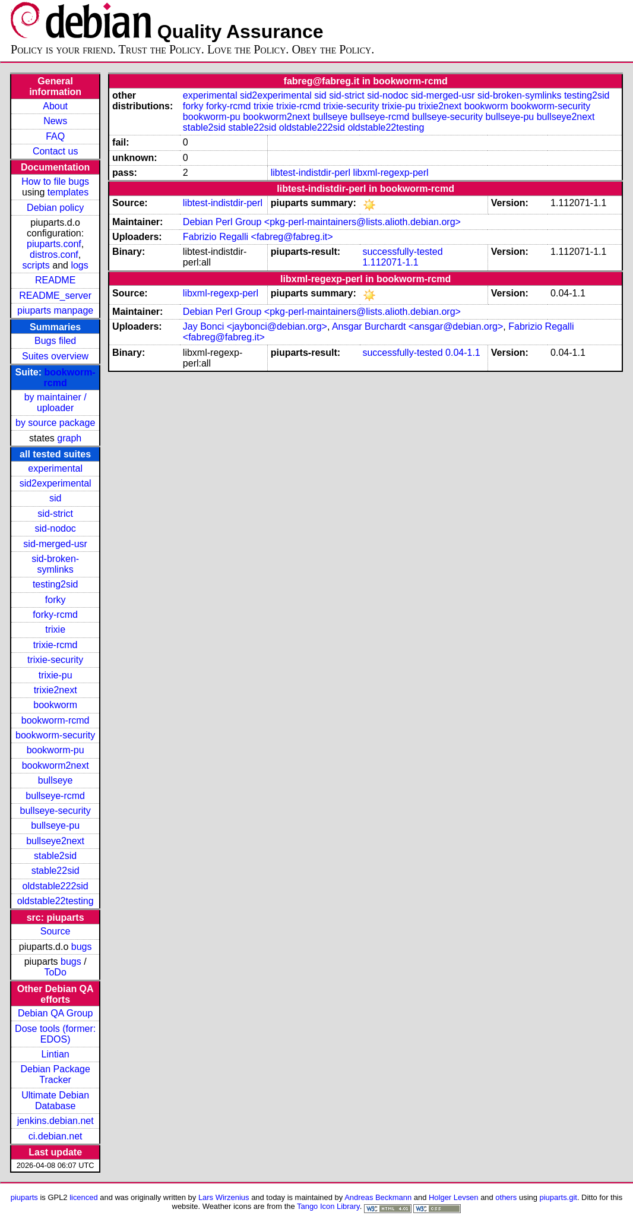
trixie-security (55, 660)
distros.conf (54, 255)
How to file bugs (55, 181)
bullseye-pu (55, 825)
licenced (83, 1197)
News (55, 121)
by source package (55, 423)
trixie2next (55, 690)
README (55, 280)
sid (55, 498)
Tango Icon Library (328, 1206)
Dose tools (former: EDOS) (55, 1034)
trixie (55, 629)
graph (69, 438)
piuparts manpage (55, 310)
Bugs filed (55, 341)
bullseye (55, 780)
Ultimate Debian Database (55, 1100)
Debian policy (55, 208)
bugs (81, 947)
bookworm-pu (55, 750)
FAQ (55, 136)
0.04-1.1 (462, 353)
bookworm (55, 705)
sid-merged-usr (55, 544)
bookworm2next (55, 765)
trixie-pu (55, 675)
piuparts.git (558, 1197)
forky (55, 600)
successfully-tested (402, 252)
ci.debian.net (56, 1136)
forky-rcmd (55, 615)
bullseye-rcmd (55, 796)
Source (55, 931)
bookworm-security (55, 735)
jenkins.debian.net (55, 1121)
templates (68, 192)
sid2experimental (55, 483)
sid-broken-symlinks (55, 564)
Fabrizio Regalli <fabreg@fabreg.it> (258, 237)
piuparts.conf (54, 244)
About (55, 106)
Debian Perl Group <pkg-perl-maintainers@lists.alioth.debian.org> (322, 222)
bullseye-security (55, 811)
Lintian (55, 1054)
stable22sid (55, 871)
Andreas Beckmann (378, 1197)
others (506, 1197)
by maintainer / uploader (55, 402)
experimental (55, 468)
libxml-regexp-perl (390, 173)
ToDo (55, 972)
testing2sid (55, 584)
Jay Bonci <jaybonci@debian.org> (255, 326)
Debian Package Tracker (55, 1074)
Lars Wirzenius (223, 1197)
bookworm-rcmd (55, 720)
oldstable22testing (55, 901)
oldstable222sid (55, 886)
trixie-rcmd (55, 645)
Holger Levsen (454, 1197)
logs (79, 265)
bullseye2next (55, 841)
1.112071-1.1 (390, 262)
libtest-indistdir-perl (310, 173)
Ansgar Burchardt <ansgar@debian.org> (417, 326)
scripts (36, 265)
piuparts (24, 1197)
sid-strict (55, 514)
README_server (55, 295)
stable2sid (55, 856)
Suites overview (55, 356)
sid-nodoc (54, 528)
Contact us (55, 151)
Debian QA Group (55, 1013)
